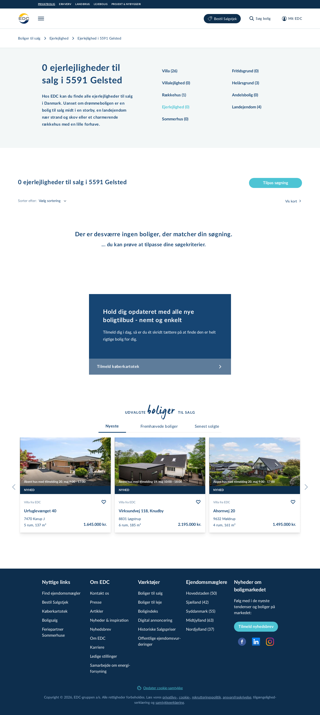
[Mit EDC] (290, 19)
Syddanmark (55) (200, 611)
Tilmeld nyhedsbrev (256, 627)
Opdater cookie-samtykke (160, 688)
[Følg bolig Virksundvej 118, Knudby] (198, 502)
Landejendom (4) (246, 107)
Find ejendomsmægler (61, 593)
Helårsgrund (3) (245, 83)
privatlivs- (169, 697)
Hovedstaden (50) (201, 593)
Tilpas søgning (275, 183)
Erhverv (65, 4)
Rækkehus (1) (174, 95)
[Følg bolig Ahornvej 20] (293, 502)
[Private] (24, 19)
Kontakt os (99, 593)
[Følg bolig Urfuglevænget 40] (104, 502)
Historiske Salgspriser (157, 629)
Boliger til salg (29, 38)
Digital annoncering (155, 620)
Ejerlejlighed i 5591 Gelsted (99, 38)
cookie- (184, 697)
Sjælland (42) (197, 602)
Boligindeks (148, 611)
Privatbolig (46, 4)
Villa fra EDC (32, 502)
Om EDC (98, 638)
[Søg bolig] (259, 19)
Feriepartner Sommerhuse (53, 632)
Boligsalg (50, 620)
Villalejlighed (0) (176, 83)
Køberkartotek (55, 611)
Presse (96, 602)
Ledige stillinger (103, 656)
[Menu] (42, 19)
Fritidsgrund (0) (245, 71)
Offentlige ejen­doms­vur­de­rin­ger (159, 641)
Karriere (97, 647)
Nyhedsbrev (100, 629)
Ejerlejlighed (59, 38)
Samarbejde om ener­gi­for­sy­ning (110, 668)
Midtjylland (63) (200, 620)
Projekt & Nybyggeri (126, 4)
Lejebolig (101, 4)
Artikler (96, 611)
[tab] (112, 426)
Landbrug (82, 4)
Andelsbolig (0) (245, 95)
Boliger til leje (150, 602)
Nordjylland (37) (200, 629)
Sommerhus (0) (175, 119)
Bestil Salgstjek (222, 19)
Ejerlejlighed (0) (175, 107)
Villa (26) (169, 71)
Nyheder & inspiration (109, 620)
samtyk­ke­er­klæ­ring (170, 702)
